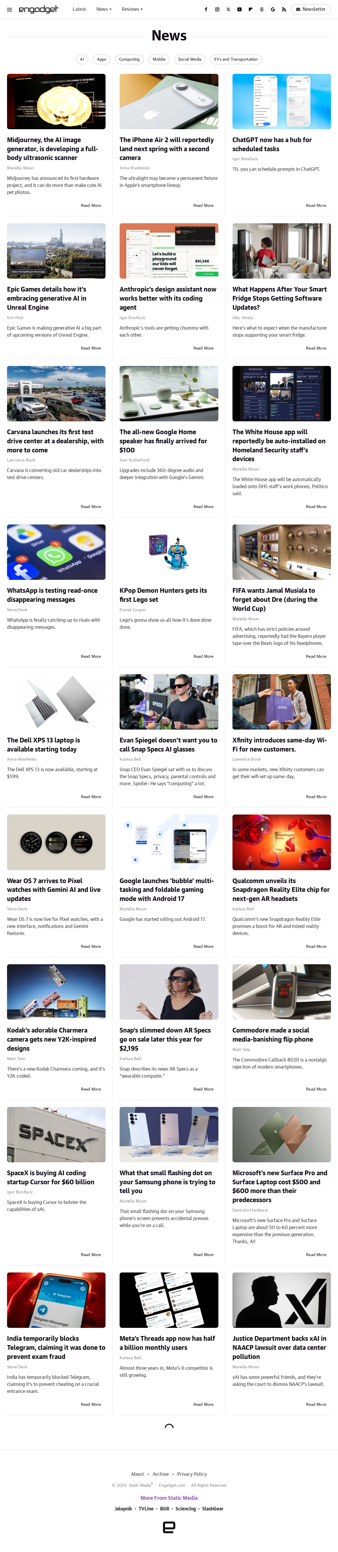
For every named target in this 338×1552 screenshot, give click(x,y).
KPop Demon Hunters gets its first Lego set (163, 595)
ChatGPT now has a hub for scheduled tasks (272, 144)
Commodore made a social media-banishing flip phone (272, 1035)
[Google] (273, 9)
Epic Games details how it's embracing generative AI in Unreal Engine (46, 298)
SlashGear (212, 1509)
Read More (91, 206)
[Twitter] (228, 9)
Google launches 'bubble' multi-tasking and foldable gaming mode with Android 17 (167, 890)
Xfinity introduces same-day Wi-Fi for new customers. (279, 745)
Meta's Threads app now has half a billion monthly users (167, 1343)
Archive (161, 1474)
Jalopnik (123, 1509)
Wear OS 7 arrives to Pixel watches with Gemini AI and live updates (54, 890)
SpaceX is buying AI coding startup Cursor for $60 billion (50, 1177)
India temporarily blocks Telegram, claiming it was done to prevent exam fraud (56, 1347)
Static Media (140, 1485)
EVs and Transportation (236, 59)
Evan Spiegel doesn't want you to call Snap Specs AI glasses (169, 745)
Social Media (189, 59)
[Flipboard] (250, 9)
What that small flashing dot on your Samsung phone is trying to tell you (167, 1182)
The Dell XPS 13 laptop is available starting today (43, 745)
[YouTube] (239, 9)
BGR (164, 1509)
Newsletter (311, 9)
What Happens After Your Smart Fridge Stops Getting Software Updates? (279, 298)
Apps (101, 59)
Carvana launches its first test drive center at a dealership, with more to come (55, 441)
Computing (129, 59)
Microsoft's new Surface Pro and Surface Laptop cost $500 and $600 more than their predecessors (279, 1186)
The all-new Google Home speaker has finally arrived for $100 (163, 441)
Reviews (130, 9)
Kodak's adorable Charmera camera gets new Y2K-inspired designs (51, 1039)
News (102, 9)
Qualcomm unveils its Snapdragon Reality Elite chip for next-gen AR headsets (281, 890)
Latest (79, 9)
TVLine (146, 1509)
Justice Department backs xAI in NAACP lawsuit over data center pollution (279, 1347)
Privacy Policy (192, 1474)
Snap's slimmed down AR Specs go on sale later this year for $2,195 (165, 1039)
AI (82, 59)
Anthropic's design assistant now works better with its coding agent (168, 298)
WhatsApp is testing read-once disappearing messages (52, 595)
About (137, 1474)
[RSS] (284, 9)
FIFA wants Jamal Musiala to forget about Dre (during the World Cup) (274, 599)
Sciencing (186, 1509)
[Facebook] (206, 9)
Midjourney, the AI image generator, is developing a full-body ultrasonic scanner (52, 149)
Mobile (159, 59)
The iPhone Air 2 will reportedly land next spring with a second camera (167, 149)
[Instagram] (217, 9)
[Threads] (261, 9)
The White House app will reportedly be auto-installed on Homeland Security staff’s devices (279, 445)
